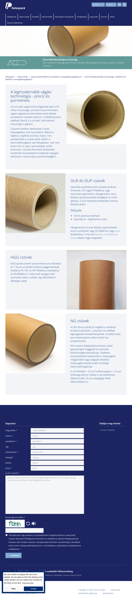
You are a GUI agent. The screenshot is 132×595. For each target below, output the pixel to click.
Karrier (104, 17)
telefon (8, 463)
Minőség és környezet (64, 17)
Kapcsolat (94, 17)
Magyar (111, 4)
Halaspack (9, 77)
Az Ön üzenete (12, 473)
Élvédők (35, 17)
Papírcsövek (24, 17)
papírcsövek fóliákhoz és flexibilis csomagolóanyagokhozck (56, 77)
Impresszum (115, 590)
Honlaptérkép (107, 593)
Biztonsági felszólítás (15, 517)
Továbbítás (14, 555)
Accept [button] (33, 589)
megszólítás (11, 430)
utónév (9, 436)
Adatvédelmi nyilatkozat (87, 593)
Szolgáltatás (82, 17)
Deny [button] (14, 589)
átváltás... (98, 4)
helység (9, 457)
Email (8, 468)
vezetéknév (10, 441)
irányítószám (11, 452)
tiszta (117, 230)
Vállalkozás (11, 17)
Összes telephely (108, 430)
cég (6, 446)
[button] (28, 523)
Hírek (112, 17)
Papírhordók (47, 17)
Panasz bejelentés (15, 23)
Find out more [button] (27, 583)
